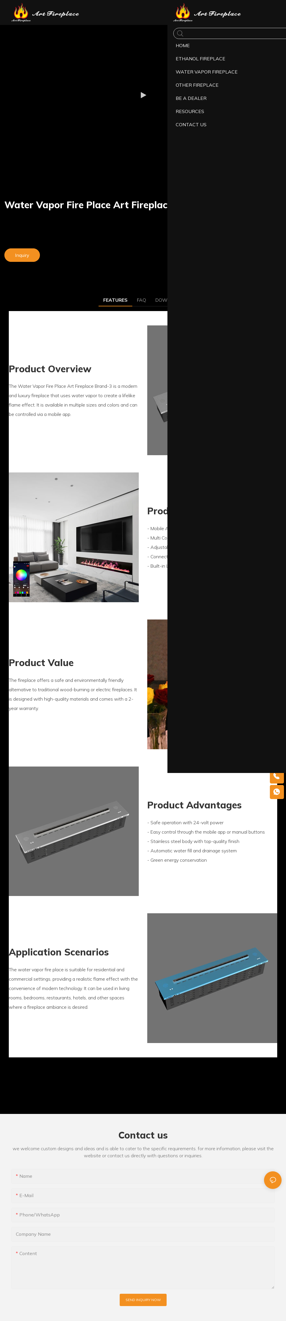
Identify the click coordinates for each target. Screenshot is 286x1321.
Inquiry (22, 255)
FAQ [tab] (141, 300)
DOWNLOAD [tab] (169, 300)
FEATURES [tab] (115, 300)
